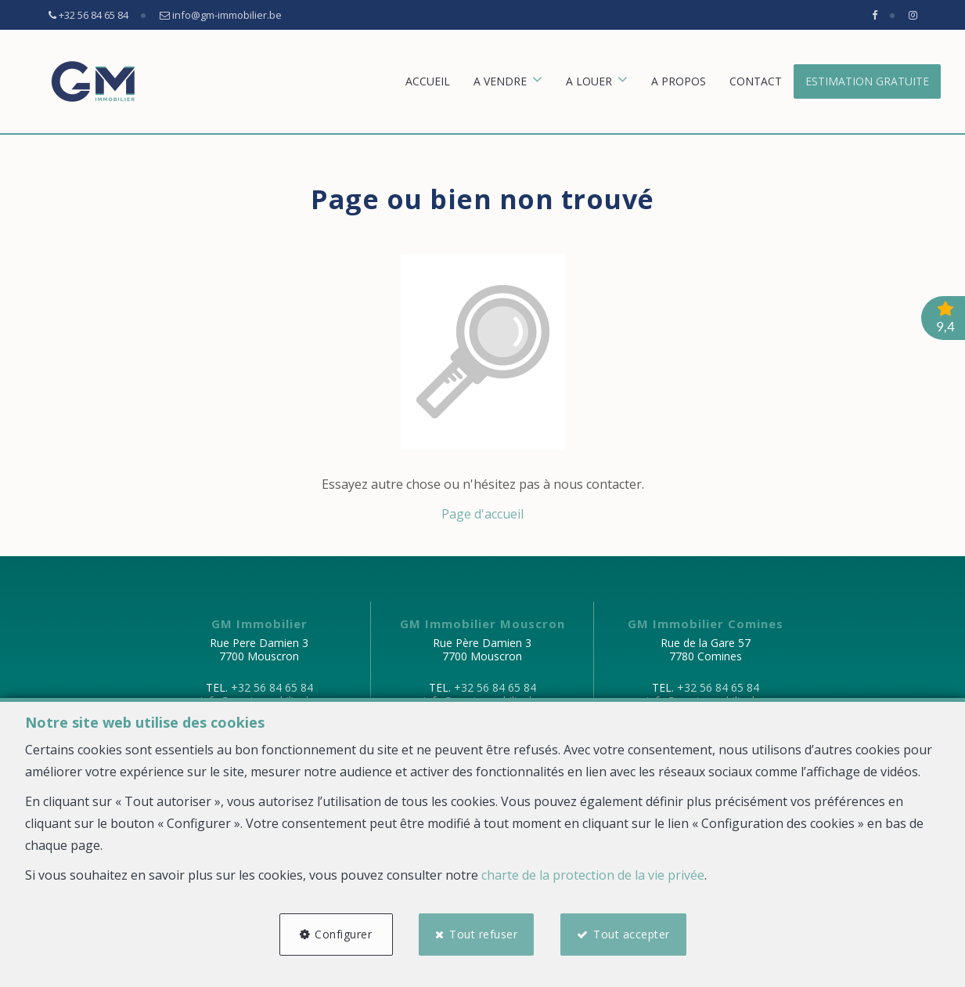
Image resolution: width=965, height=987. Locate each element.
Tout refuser (483, 934)
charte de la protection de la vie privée (592, 875)
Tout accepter (632, 934)
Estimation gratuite (867, 81)
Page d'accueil (482, 513)
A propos (678, 81)
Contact (755, 81)
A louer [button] (589, 81)
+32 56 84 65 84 (272, 687)
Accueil (427, 81)
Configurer (343, 934)
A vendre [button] (500, 81)
